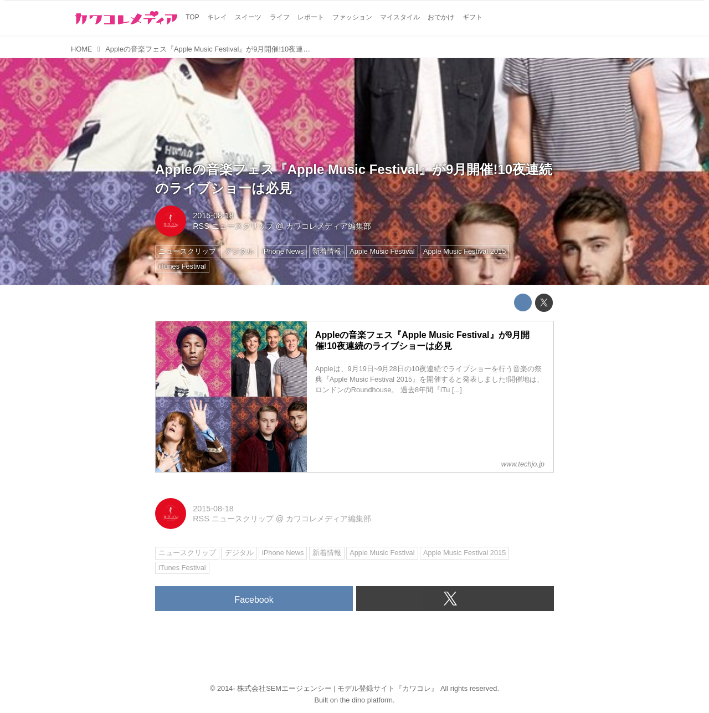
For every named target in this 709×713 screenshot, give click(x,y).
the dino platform (366, 700)
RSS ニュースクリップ (233, 226)
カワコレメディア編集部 (328, 226)
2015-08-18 (213, 215)
